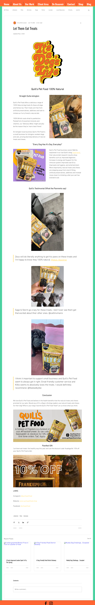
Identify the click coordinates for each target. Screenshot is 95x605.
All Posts (6, 10)
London (51, 10)
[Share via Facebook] (14, 522)
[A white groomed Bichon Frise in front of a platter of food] (17, 549)
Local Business (60, 10)
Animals (29, 10)
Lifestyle (14, 10)
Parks (43, 10)
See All (89, 538)
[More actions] (81, 23)
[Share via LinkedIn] (23, 522)
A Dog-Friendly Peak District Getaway (46, 560)
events (78, 10)
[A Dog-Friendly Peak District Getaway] (47, 549)
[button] (89, 10)
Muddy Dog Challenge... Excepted (75, 560)
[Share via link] (28, 522)
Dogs (36, 10)
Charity (70, 10)
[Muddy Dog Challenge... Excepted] (77, 549)
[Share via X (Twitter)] (18, 522)
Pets (22, 10)
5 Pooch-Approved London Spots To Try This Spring (16, 561)
